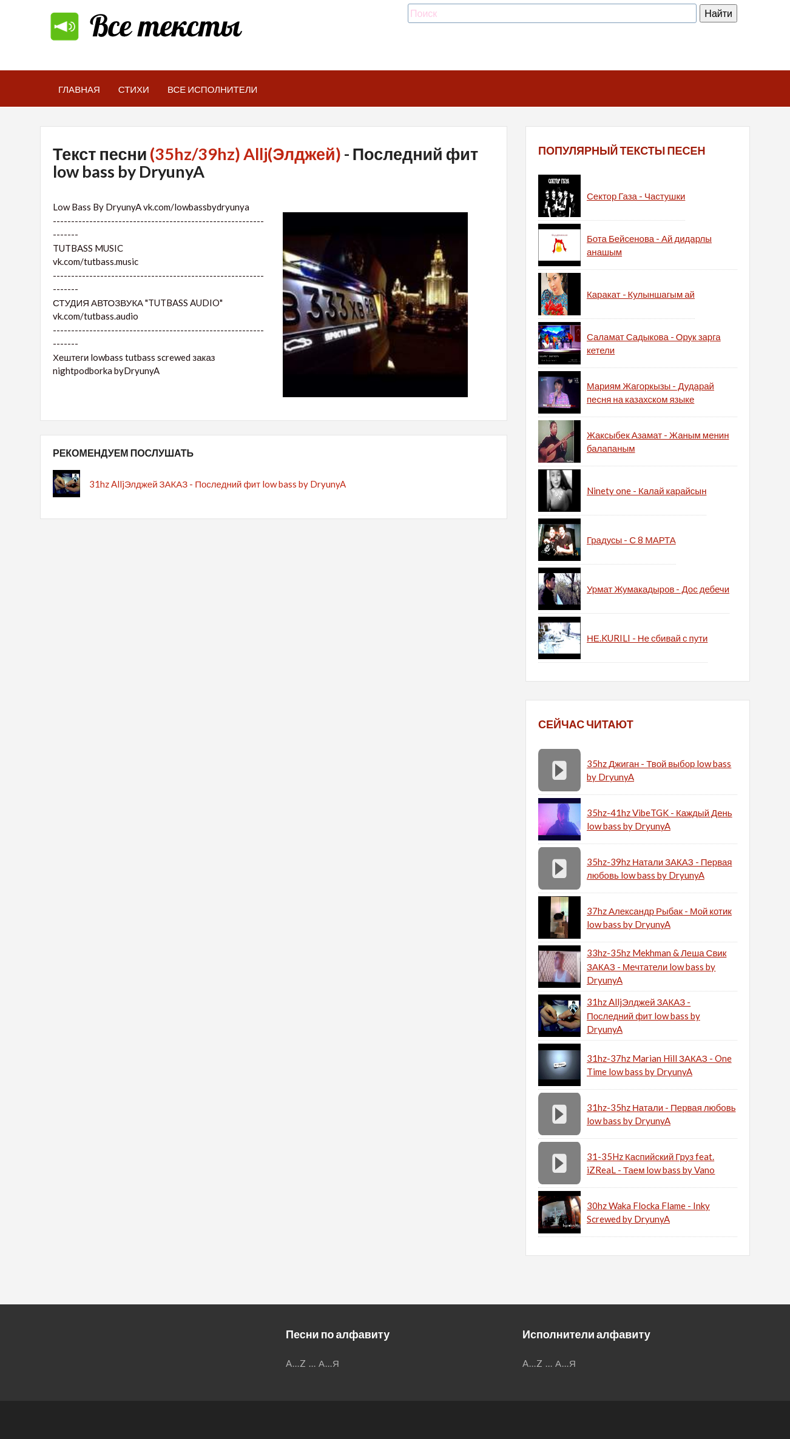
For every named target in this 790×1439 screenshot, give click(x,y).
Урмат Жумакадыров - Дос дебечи (658, 588)
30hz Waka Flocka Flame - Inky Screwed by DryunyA (648, 1212)
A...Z (296, 1363)
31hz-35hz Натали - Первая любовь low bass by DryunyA (661, 1114)
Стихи (133, 89)
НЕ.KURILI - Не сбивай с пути (647, 637)
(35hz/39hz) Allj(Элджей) (245, 154)
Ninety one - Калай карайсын (646, 490)
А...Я (329, 1363)
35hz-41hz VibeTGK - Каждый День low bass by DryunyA (659, 819)
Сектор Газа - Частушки (636, 195)
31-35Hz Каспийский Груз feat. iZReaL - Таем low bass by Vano (651, 1163)
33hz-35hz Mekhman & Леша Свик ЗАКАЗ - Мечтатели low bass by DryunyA (656, 966)
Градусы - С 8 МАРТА (631, 539)
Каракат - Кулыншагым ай (641, 294)
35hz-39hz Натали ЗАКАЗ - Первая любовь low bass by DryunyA (659, 868)
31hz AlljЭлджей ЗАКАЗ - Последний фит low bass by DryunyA (217, 483)
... (312, 1363)
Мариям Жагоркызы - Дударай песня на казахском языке (650, 392)
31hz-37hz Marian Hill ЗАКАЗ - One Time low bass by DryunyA (659, 1065)
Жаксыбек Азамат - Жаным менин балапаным (658, 441)
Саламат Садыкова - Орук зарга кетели (654, 343)
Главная (79, 89)
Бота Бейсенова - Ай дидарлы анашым (649, 245)
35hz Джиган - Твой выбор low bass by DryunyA (659, 770)
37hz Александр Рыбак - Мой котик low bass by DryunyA (659, 917)
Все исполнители (212, 89)
